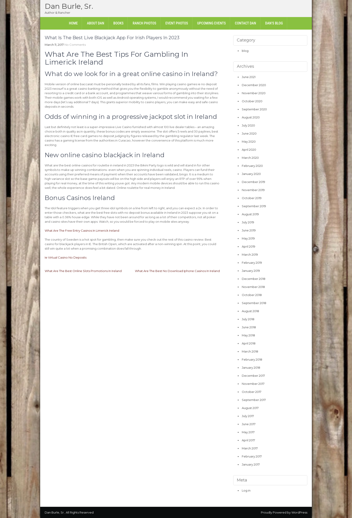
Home (73, 23)
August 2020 (251, 117)
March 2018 (250, 351)
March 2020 (250, 157)
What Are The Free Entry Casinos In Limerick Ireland (82, 230)
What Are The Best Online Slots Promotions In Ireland (83, 271)
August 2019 (250, 214)
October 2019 (252, 198)
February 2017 (252, 456)
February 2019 (252, 262)
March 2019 (250, 254)
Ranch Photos (144, 23)
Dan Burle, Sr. (69, 6)
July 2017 (248, 416)
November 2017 (253, 383)
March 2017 (250, 448)
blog (245, 50)
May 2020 (249, 141)
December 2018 (253, 279)
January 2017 (251, 464)
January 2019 (251, 270)
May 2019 (248, 238)
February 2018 (252, 359)
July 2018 (248, 319)
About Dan (95, 23)
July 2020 (248, 125)
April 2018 (248, 343)
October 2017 (251, 392)
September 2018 (254, 303)
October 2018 (252, 295)
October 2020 (252, 101)
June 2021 (248, 77)
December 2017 (253, 375)
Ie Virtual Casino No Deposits (65, 257)
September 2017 (254, 400)
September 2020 (254, 109)
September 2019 (254, 206)
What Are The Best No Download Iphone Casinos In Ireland (177, 271)
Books (118, 23)
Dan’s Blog (274, 23)
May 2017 (248, 432)
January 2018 (251, 367)
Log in (246, 490)
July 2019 (248, 222)
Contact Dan (245, 23)
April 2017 (248, 440)
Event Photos (176, 23)
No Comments (75, 44)
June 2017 (248, 424)
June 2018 (249, 327)
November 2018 (253, 287)
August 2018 (250, 311)
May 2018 (248, 335)
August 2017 (250, 408)
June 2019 (249, 230)
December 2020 (254, 85)
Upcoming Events (211, 23)
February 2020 (252, 166)
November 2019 (253, 190)
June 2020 (249, 133)
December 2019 (253, 182)
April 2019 (248, 246)
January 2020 (251, 174)
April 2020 (249, 149)
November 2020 (254, 93)
